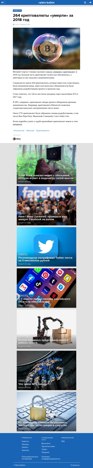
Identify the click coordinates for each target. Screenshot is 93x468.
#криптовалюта (42, 130)
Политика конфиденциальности (51, 458)
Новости (25, 441)
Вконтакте (46, 443)
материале (17, 124)
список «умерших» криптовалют (60, 72)
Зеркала (25, 450)
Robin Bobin (46, 3)
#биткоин (30, 130)
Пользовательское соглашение (30, 458)
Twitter (44, 449)
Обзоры (25, 444)
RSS (63, 441)
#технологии (19, 130)
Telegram (45, 452)
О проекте (75, 465)
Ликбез (25, 447)
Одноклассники (48, 446)
